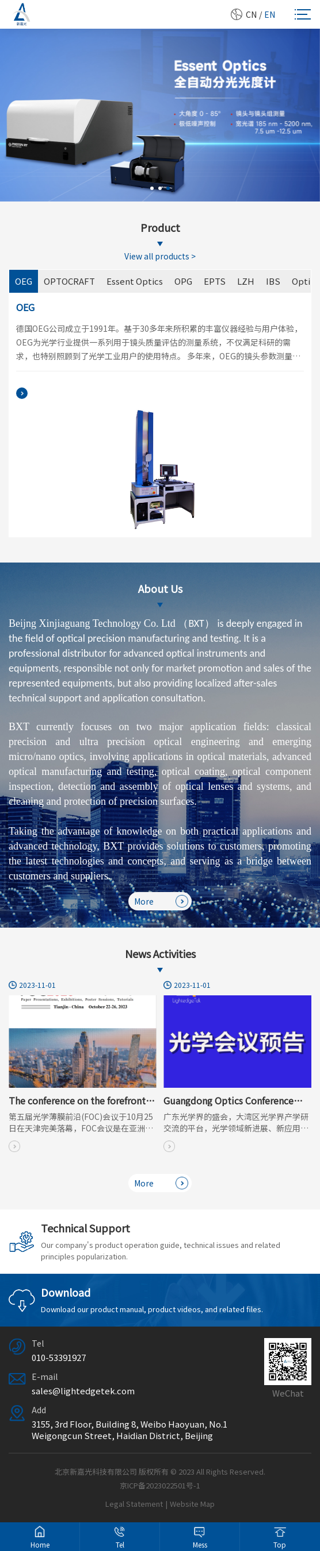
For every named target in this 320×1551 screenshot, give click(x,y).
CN (251, 14)
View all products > (160, 256)
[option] (160, 115)
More (161, 901)
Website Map (192, 1503)
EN (269, 14)
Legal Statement (134, 1503)
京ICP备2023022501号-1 (160, 1485)
